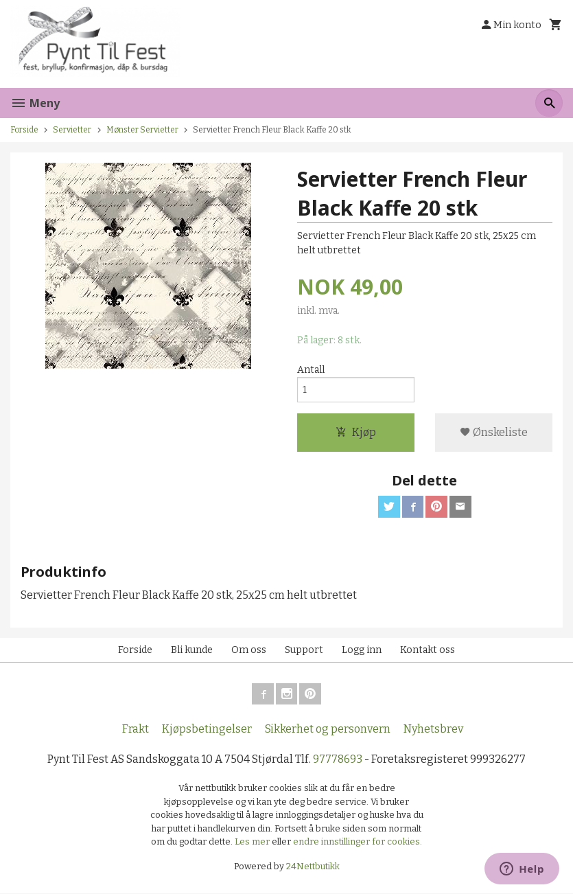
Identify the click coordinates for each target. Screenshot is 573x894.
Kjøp (356, 432)
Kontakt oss (427, 650)
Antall (311, 370)
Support (304, 650)
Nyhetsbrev (433, 729)
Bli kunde (192, 650)
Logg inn (362, 650)
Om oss (248, 650)
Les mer (253, 842)
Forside (24, 130)
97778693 (337, 759)
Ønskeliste (494, 432)
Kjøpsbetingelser (207, 729)
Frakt (135, 729)
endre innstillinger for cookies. (357, 842)
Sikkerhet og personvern (327, 729)
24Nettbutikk (313, 867)
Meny (35, 103)
